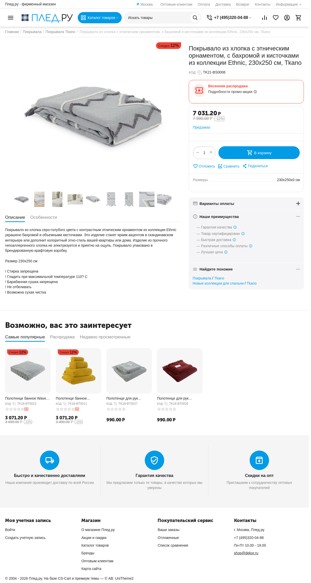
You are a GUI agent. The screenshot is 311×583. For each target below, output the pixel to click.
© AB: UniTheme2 (119, 578)
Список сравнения (173, 545)
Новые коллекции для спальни (218, 283)
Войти (10, 530)
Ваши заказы (168, 530)
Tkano (219, 278)
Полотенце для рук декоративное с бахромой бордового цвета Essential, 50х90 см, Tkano (179, 398)
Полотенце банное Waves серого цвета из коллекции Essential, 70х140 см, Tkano (28, 398)
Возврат (243, 4)
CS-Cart (64, 578)
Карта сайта (91, 569)
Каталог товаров (95, 545)
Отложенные (168, 538)
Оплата (204, 4)
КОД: (192, 72)
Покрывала (202, 278)
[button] (255, 166)
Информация (287, 4)
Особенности (43, 217)
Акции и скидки (93, 538)
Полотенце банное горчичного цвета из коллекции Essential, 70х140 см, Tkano (73, 398)
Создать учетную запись (25, 538)
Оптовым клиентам (176, 4)
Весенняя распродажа (228, 86)
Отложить (204, 166)
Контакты (262, 4)
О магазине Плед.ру (98, 530)
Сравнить (228, 166)
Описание (15, 217)
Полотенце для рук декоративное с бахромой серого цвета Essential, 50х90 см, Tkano (127, 398)
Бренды (87, 553)
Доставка (223, 4)
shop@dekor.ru (246, 553)
